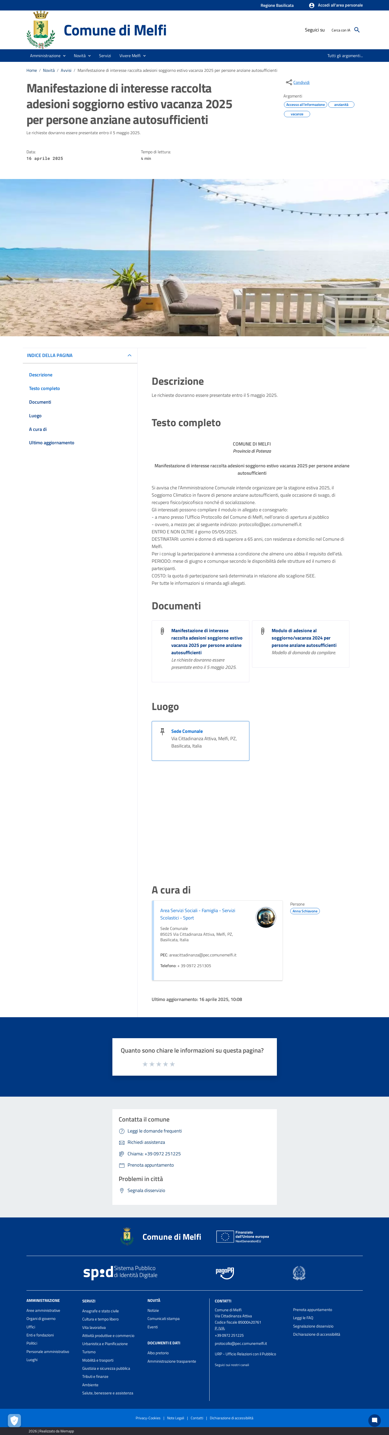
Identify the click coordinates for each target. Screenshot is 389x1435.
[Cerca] (357, 30)
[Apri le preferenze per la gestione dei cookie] (14, 1420)
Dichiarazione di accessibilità (316, 1334)
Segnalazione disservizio (313, 1326)
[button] (336, 5)
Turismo (89, 1352)
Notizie (153, 1310)
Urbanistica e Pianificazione (105, 1344)
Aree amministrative (43, 1310)
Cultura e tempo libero (100, 1319)
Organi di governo (41, 1318)
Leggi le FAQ (303, 1318)
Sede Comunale (187, 731)
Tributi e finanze (95, 1376)
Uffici (30, 1327)
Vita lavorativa (94, 1327)
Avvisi (66, 70)
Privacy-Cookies (148, 1418)
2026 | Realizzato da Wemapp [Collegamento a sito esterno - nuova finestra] (51, 1431)
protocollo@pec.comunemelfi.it (241, 1343)
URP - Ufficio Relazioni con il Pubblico (245, 1354)
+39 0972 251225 (229, 1335)
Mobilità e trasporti (97, 1360)
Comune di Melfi (115, 29)
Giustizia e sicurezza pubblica (106, 1368)
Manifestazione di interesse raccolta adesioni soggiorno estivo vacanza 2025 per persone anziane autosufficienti (177, 70)
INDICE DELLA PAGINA (50, 355)
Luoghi (31, 1360)
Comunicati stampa (163, 1318)
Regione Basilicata (277, 5)
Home (31, 70)
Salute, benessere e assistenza (107, 1393)
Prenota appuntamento (312, 1310)
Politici (31, 1343)
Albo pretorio (158, 1353)
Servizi (88, 1301)
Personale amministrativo (47, 1352)
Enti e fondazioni (40, 1335)
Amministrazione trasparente (171, 1361)
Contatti (223, 1301)
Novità (49, 70)
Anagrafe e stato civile (100, 1311)
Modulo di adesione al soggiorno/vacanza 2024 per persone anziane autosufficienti (304, 638)
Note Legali (175, 1418)
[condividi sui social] (297, 82)
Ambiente (90, 1385)
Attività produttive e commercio (108, 1336)
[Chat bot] (374, 1420)
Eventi (152, 1327)
